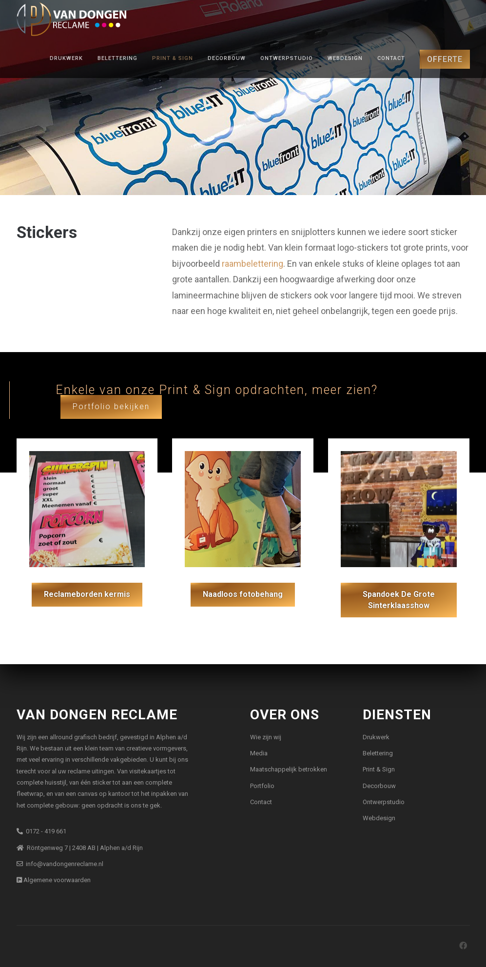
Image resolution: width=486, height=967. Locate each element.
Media (259, 753)
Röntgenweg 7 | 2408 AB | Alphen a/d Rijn (80, 847)
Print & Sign (172, 58)
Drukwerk (66, 58)
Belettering (117, 58)
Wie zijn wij (265, 737)
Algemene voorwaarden (54, 880)
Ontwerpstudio (286, 58)
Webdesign (345, 58)
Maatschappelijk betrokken (288, 769)
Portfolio (262, 785)
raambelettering (252, 263)
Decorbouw (227, 58)
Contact (391, 58)
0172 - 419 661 (41, 831)
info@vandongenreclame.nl (60, 864)
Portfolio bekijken (111, 406)
